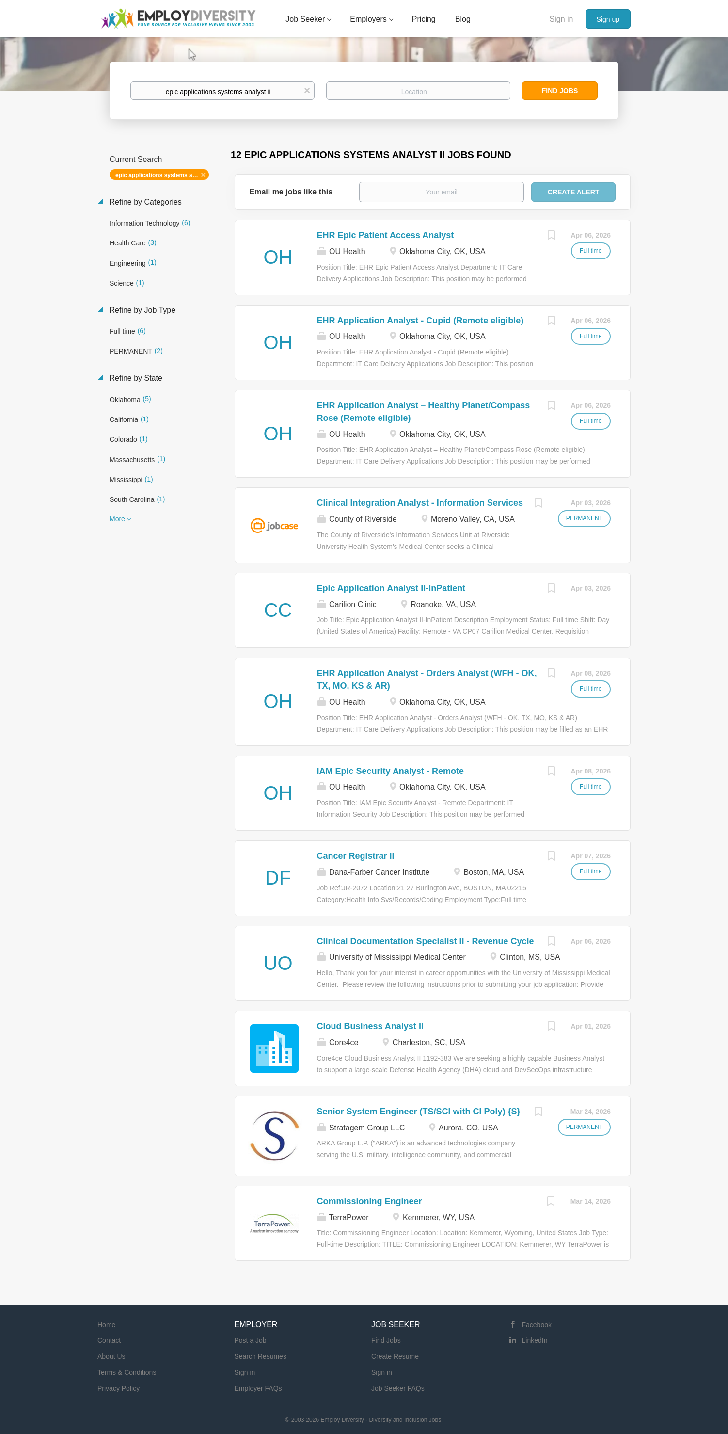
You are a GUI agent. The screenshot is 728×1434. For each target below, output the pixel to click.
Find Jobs (560, 91)
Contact (109, 1340)
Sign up (608, 19)
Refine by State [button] (134, 378)
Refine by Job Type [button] (141, 310)
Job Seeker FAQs (398, 1388)
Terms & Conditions (126, 1372)
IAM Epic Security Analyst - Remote (390, 771)
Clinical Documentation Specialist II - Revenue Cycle (425, 941)
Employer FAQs (258, 1388)
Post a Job (251, 1340)
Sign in (561, 19)
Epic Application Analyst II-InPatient (391, 588)
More (117, 519)
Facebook (537, 1325)
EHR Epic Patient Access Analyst (385, 235)
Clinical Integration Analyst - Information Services (420, 503)
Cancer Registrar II (356, 856)
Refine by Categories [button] (144, 202)
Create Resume (395, 1356)
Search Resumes (260, 1356)
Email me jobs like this (291, 192)
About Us (111, 1356)
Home (106, 1325)
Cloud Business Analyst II (370, 1026)
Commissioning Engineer (369, 1201)
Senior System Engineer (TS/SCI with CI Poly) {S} (419, 1111)
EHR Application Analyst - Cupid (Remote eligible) (420, 320)
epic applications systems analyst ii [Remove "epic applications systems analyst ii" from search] (162, 175)
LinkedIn (535, 1340)
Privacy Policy (118, 1388)
